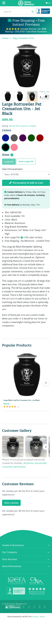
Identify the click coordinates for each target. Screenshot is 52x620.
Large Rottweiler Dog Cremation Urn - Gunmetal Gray (14, 137)
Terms (42, 616)
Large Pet (8, 161)
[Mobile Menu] (4, 3)
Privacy (35, 616)
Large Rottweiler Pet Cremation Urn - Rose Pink (14, 147)
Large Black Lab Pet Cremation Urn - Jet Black (21, 400)
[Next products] (46, 383)
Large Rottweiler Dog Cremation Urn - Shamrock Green (31, 137)
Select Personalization (12, 169)
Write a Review (11, 503)
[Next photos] (46, 447)
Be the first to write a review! (22, 126)
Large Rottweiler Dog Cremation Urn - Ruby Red (39, 137)
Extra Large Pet (26, 161)
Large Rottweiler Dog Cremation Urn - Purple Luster (22, 137)
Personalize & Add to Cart (26, 182)
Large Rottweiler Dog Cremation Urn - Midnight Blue (5, 137)
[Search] (16, 12)
